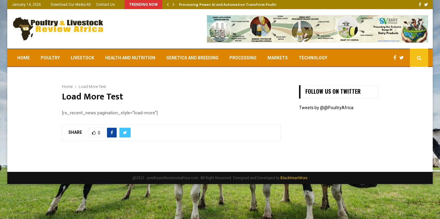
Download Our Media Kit (71, 4)
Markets (277, 57)
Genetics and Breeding (192, 57)
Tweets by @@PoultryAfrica (326, 107)
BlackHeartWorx (294, 178)
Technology (313, 57)
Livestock (82, 57)
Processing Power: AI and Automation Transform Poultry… (230, 5)
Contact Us (105, 4)
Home (23, 57)
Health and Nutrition (130, 57)
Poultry (50, 57)
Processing (242, 57)
